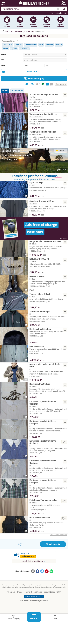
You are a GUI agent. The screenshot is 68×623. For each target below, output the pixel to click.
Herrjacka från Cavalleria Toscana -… (46, 241)
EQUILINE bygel (37, 183)
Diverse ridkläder (37, 276)
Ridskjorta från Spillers (40, 384)
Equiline (13, 49)
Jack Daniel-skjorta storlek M (43, 132)
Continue (53, 544)
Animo (5, 49)
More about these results (58, 535)
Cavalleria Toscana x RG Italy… (43, 201)
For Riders (9, 31)
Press (19, 592)
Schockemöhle (31, 45)
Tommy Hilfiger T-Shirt (40, 294)
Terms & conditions (33, 592)
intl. (32, 84)
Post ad (34, 616)
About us (11, 592)
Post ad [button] (61, 169)
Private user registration (34, 596)
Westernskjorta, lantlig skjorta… (44, 114)
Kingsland (18, 45)
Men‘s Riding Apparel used (24, 31)
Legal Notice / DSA (52, 592)
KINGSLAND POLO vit (39, 259)
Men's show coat (37, 347)
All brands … (24, 49)
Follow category (34, 78)
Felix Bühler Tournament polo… (43, 500)
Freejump (49, 45)
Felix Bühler (7, 45)
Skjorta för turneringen (40, 311)
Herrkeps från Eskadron (40, 329)
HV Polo (58, 45)
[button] (3, 3)
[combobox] (45, 55)
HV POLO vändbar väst (40, 517)
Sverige (60, 150)
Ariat (41, 45)
